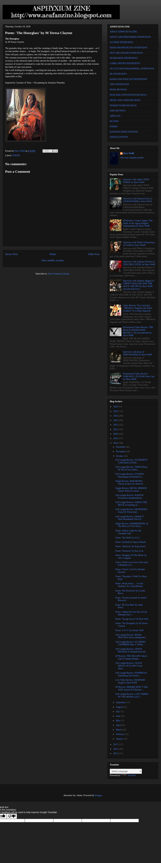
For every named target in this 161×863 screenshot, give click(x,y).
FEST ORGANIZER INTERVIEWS (126, 53)
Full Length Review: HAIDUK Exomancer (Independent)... (129, 496)
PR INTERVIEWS (118, 74)
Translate (128, 775)
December (121, 447)
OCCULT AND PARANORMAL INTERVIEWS (132, 68)
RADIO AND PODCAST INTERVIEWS (128, 79)
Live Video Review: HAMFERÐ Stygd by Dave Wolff (130, 681)
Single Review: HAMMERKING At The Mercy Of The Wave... (131, 525)
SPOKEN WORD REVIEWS (123, 105)
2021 (115, 429)
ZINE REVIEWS (118, 110)
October (120, 456)
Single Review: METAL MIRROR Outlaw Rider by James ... (131, 489)
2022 (115, 425)
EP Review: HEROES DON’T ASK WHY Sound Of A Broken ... (131, 688)
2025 (115, 411)
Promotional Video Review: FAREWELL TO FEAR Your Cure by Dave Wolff (139, 376)
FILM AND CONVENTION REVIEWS (128, 95)
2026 (115, 406)
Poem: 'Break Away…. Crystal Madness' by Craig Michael (129, 584)
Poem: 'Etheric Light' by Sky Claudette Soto (128, 532)
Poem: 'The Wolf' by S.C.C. (127, 538)
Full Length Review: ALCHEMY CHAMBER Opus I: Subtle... (130, 643)
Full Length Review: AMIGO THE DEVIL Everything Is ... (131, 503)
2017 (115, 744)
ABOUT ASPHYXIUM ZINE (123, 31)
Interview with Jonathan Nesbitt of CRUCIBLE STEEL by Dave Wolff (139, 263)
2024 (115, 416)
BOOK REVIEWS (118, 89)
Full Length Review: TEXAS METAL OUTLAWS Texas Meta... (128, 666)
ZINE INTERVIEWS (119, 84)
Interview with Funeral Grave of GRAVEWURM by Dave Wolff (137, 200)
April (118, 725)
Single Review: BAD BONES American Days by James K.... (130, 482)
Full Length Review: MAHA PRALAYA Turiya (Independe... (131, 636)
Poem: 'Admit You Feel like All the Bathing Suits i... (131, 613)
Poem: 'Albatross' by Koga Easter (130, 546)
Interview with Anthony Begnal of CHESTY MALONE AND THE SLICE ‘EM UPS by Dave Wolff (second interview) (138, 285)
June (118, 716)
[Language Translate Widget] (126, 771)
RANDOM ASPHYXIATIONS (124, 132)
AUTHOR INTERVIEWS (121, 42)
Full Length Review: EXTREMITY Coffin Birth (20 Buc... (131, 461)
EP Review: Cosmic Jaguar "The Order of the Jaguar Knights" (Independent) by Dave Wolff (138, 223)
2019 (115, 438)
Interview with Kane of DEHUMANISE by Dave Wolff (137, 353)
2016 (115, 749)
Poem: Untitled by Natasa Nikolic (130, 542)
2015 (115, 753)
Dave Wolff (128, 153)
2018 (115, 443)
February (120, 734)
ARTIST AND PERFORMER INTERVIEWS (130, 37)
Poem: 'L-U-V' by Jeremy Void (129, 630)
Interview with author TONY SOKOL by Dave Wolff (136, 180)
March (119, 730)
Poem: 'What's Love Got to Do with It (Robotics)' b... (131, 563)
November (121, 451)
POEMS (16, 155)
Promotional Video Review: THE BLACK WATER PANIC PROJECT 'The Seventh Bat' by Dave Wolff (138, 331)
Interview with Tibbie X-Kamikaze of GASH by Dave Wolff (139, 243)
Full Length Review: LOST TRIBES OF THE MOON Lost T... (132, 695)
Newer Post (11, 254)
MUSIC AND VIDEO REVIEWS (125, 100)
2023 (115, 420)
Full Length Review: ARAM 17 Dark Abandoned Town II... (129, 517)
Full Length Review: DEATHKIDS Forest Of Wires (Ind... (131, 510)
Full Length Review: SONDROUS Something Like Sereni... (131, 674)
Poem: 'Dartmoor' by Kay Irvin (129, 551)
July (118, 711)
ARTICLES (115, 116)
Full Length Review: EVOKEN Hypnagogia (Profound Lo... (129, 475)
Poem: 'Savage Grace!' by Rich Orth (131, 619)
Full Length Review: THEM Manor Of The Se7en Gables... (131, 468)
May (118, 720)
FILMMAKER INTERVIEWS (123, 58)
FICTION (114, 121)
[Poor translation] (12, 816)
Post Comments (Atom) (58, 274)
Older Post (93, 254)
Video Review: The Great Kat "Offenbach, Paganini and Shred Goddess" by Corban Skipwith (137, 308)
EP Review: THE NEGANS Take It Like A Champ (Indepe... (131, 657)
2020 (115, 434)
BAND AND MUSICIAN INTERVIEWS (128, 47)
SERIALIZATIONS (119, 137)
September (121, 702)
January (119, 739)
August (119, 707)
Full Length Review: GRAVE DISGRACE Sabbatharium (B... (131, 650)
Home (53, 254)
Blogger (98, 795)
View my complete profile (132, 157)
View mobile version (52, 260)
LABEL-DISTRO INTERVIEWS (125, 63)
